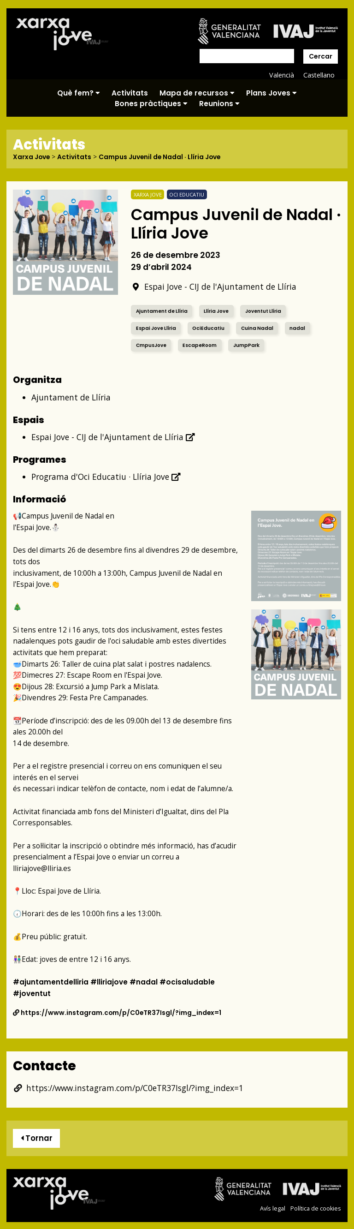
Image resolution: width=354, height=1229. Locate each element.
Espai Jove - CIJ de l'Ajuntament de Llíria (213, 286)
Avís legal (272, 1208)
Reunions (219, 103)
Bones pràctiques (151, 103)
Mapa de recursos (197, 93)
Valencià (281, 75)
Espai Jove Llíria (157, 327)
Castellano (319, 75)
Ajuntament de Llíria (163, 310)
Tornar (37, 1138)
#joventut (32, 993)
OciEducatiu (211, 327)
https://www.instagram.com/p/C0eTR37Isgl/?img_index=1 (118, 1012)
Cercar (320, 56)
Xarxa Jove (32, 157)
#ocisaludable (190, 981)
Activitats (130, 93)
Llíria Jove (220, 310)
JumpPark (249, 344)
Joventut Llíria (270, 310)
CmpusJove (152, 344)
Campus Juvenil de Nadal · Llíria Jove (161, 157)
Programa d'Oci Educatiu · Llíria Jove (106, 476)
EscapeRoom (201, 344)
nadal (301, 327)
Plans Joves (271, 93)
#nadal (145, 981)
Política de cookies (315, 1208)
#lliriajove (110, 981)
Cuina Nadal (260, 327)
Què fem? (78, 93)
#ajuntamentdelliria (51, 981)
